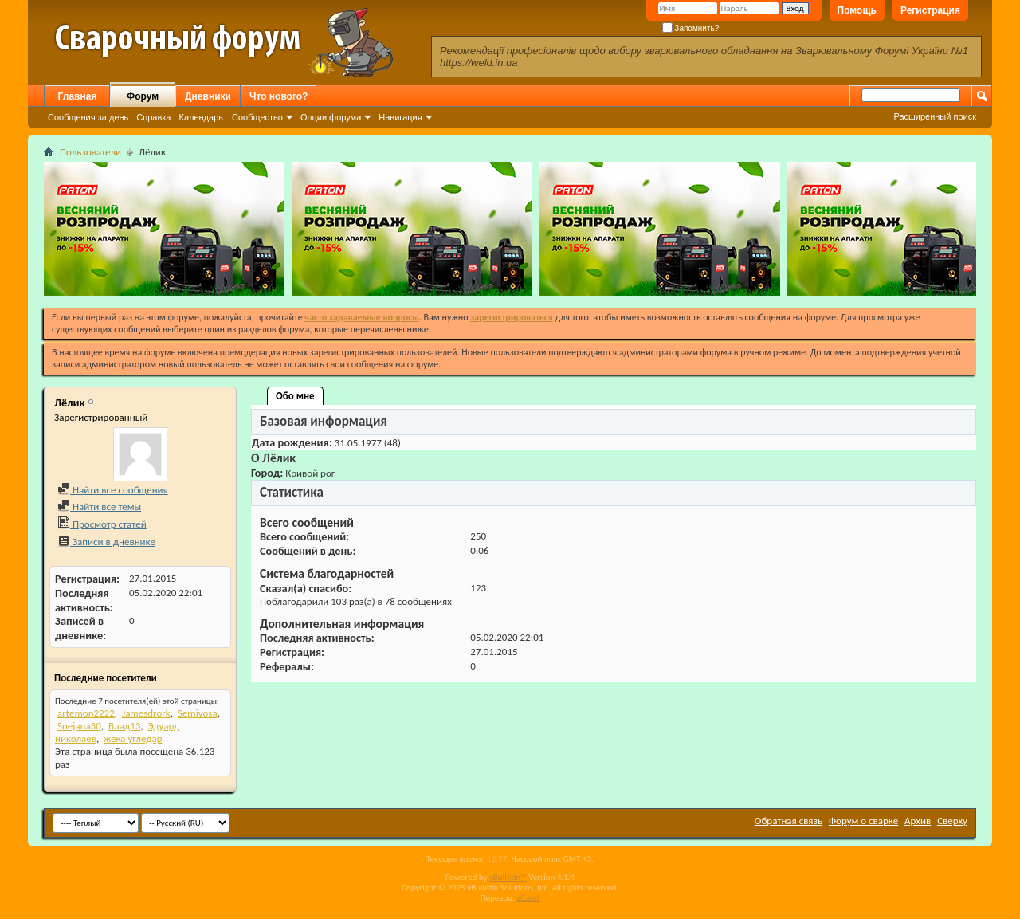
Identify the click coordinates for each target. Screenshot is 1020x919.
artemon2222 (86, 713)
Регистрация (930, 10)
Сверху (952, 821)
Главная (77, 96)
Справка (153, 117)
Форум (143, 96)
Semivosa (198, 713)
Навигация (400, 117)
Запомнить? (691, 28)
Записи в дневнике (106, 542)
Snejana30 (79, 726)
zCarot (528, 898)
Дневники (208, 96)
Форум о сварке (863, 821)
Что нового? (278, 96)
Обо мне (295, 396)
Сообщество (257, 117)
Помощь (857, 10)
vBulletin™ (508, 877)
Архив (917, 821)
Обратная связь (788, 821)
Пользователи (90, 152)
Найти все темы (99, 507)
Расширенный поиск (934, 116)
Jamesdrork (146, 713)
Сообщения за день (88, 117)
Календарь (200, 117)
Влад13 (124, 726)
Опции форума (330, 117)
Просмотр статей (102, 524)
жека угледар (133, 738)
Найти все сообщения (112, 490)
